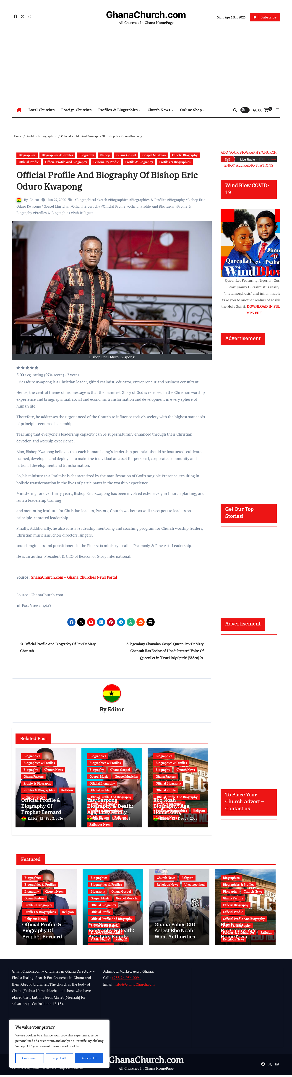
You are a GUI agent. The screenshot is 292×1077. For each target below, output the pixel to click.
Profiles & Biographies (118, 109)
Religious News (100, 824)
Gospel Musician (154, 155)
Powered (19, 1069)
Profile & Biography (139, 162)
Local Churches (42, 109)
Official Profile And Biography (66, 162)
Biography (86, 155)
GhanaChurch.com (146, 14)
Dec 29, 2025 (187, 818)
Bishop (105, 155)
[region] (59, 1044)
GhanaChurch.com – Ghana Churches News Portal (74, 577)
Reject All (59, 1058)
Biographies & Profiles (57, 155)
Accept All (89, 1058)
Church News (159, 109)
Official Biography (184, 155)
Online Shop (191, 109)
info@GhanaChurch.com (135, 986)
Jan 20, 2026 (121, 818)
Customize (29, 1058)
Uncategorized (194, 882)
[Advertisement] (146, 68)
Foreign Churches (76, 109)
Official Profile (29, 162)
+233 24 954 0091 (126, 979)
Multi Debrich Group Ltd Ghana (57, 1069)
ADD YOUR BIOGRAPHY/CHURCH (249, 152)
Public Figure (83, 212)
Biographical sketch (91, 199)
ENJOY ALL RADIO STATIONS (248, 165)
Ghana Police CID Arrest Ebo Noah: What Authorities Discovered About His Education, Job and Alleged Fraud (176, 941)
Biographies (27, 155)
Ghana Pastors (33, 777)
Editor (34, 199)
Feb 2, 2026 (54, 818)
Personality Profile (106, 162)
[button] (277, 110)
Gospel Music (98, 777)
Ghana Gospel (126, 155)
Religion (67, 790)
